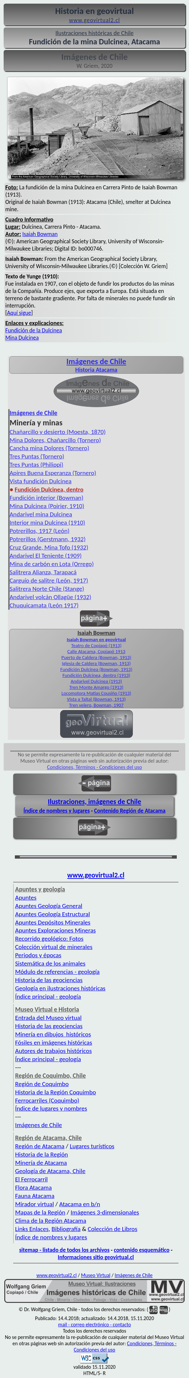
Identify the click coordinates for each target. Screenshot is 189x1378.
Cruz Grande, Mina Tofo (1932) (49, 547)
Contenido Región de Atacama (130, 810)
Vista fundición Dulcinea (40, 481)
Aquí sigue (19, 312)
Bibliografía (66, 1229)
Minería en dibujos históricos (53, 1034)
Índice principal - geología (48, 996)
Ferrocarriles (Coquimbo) (47, 1100)
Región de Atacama (39, 1146)
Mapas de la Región (40, 1212)
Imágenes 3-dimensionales (105, 1212)
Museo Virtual (95, 1275)
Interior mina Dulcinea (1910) (47, 522)
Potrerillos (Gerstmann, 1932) (48, 539)
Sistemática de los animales (50, 963)
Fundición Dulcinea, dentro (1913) (96, 675)
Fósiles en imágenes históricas (53, 1042)
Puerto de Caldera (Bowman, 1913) (96, 657)
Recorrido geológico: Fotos (49, 938)
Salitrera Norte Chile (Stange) (47, 589)
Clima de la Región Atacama (50, 1220)
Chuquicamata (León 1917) (44, 605)
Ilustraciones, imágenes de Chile (94, 801)
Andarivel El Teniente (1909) (46, 555)
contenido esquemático (142, 1250)
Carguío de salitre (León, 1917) (49, 580)
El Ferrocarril (31, 1179)
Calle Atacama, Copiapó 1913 (96, 651)
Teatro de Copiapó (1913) (96, 645)
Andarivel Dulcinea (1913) (96, 681)
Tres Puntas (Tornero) (37, 456)
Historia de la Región (41, 1154)
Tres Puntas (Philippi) (36, 464)
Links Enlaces (32, 1229)
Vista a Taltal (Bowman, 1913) (96, 699)
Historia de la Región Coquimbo (55, 1092)
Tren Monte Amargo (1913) (96, 687)
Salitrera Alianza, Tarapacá (43, 572)
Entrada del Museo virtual (48, 1018)
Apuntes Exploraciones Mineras (55, 930)
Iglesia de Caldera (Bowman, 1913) (96, 663)
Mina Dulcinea (22, 337)
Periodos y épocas (38, 955)
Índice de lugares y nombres (51, 1108)
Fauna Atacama (35, 1196)
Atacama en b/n (79, 1204)
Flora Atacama (33, 1187)
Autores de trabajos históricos (53, 1051)
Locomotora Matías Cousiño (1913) (96, 693)
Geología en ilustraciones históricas (60, 988)
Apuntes (25, 897)
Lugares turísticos (92, 1146)
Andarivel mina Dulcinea (41, 514)
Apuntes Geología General (48, 906)
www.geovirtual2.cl (96, 875)
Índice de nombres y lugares (56, 810)
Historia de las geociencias (49, 980)
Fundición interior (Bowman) (46, 497)
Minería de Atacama (41, 1162)
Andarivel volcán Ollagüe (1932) (50, 597)
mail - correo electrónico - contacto (94, 1324)
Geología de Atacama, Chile (50, 1171)
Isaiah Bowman (40, 234)
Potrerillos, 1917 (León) (39, 531)
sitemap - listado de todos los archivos (64, 1250)
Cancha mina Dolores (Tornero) (49, 448)
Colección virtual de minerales (54, 947)
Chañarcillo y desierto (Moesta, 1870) (58, 432)
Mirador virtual (34, 1204)
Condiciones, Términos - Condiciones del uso (94, 767)
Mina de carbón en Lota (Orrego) (52, 564)
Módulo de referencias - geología (57, 971)
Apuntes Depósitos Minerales (53, 922)
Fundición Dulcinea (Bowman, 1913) (96, 669)
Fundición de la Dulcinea (33, 330)
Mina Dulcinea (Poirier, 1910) (47, 506)
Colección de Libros (112, 1229)
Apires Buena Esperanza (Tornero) (53, 473)
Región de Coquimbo (42, 1084)
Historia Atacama (96, 369)
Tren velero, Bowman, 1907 (96, 705)
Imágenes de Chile (96, 361)
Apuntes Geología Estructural (52, 914)
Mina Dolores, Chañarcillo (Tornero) (55, 440)
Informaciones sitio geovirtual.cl (96, 1257)
